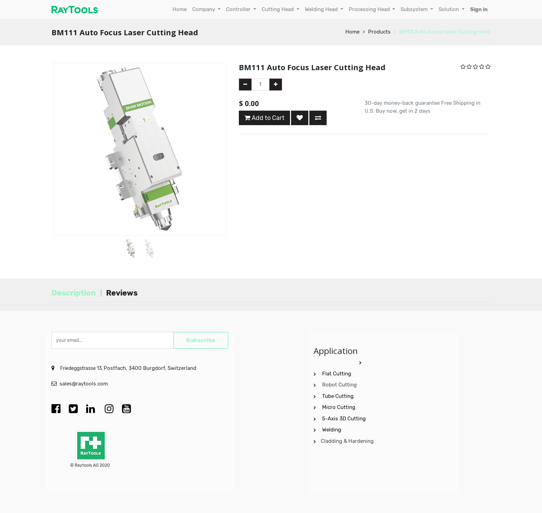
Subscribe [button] (201, 340)
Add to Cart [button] (264, 118)
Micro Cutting (339, 407)
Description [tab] (74, 293)
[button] (65, 132)
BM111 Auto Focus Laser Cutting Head (444, 32)
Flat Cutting (336, 374)
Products (379, 32)
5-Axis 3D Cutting (344, 419)
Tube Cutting (338, 396)
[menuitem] (179, 9)
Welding (331, 430)
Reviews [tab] (122, 293)
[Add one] (275, 84)
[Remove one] (245, 84)
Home (352, 32)
